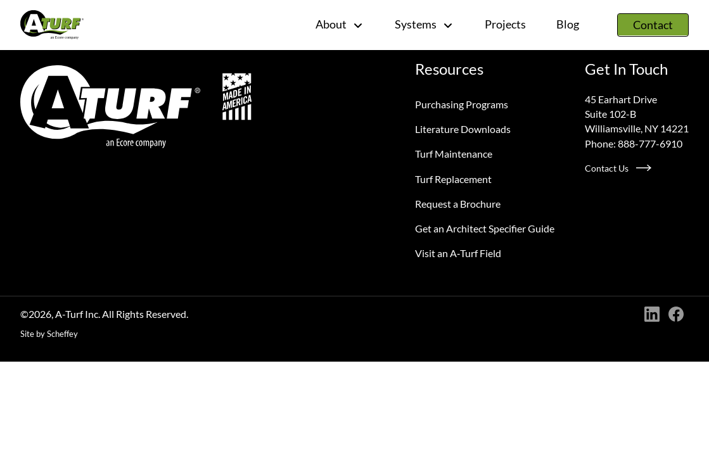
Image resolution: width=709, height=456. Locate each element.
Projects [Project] (505, 24)
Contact (653, 25)
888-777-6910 (650, 143)
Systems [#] (424, 24)
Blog (567, 24)
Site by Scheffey (49, 334)
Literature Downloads (463, 129)
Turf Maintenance (453, 154)
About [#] (340, 24)
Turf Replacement (453, 179)
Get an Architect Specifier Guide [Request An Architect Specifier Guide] (484, 228)
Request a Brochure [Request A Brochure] (458, 204)
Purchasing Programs (461, 104)
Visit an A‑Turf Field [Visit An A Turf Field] (458, 253)
